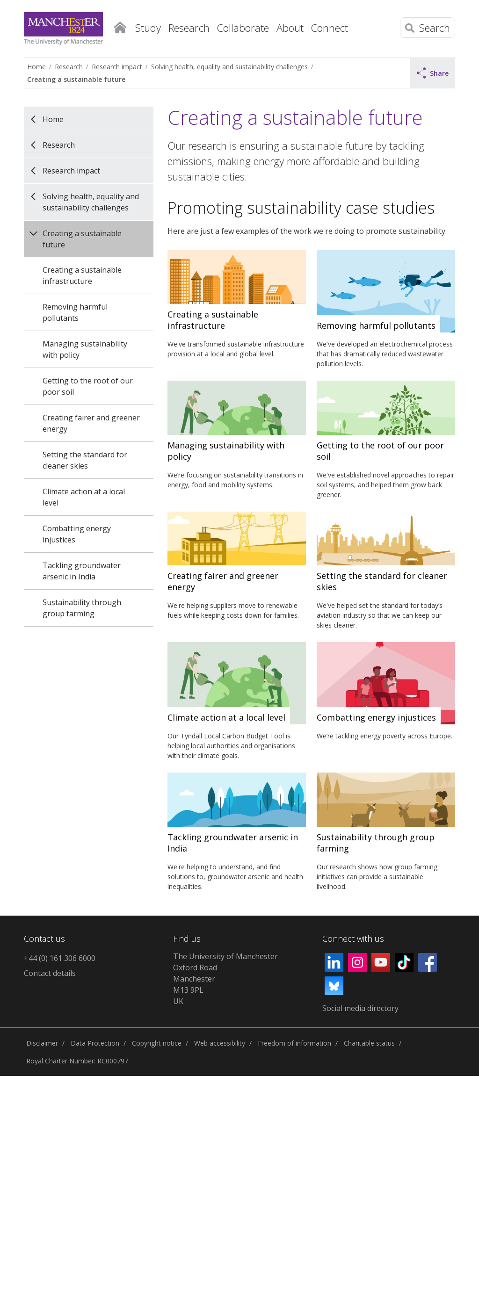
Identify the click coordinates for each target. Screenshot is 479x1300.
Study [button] (148, 28)
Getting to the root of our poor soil (88, 386)
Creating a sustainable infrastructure (82, 275)
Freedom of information (294, 1043)
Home (119, 25)
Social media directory (360, 1008)
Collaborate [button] (243, 28)
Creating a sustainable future (76, 79)
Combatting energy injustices (77, 534)
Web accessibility (219, 1043)
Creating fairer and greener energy (91, 423)
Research (69, 66)
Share (433, 73)
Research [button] (189, 28)
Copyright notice (156, 1043)
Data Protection (95, 1043)
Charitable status (369, 1043)
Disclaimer (42, 1043)
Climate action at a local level (84, 497)
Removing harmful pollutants (75, 312)
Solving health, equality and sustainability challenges (229, 66)
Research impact (117, 66)
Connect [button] (329, 28)
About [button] (290, 28)
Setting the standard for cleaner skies (85, 460)
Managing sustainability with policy (85, 349)
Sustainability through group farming (82, 608)
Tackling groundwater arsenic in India (82, 571)
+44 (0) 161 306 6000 (59, 958)
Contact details (50, 973)
